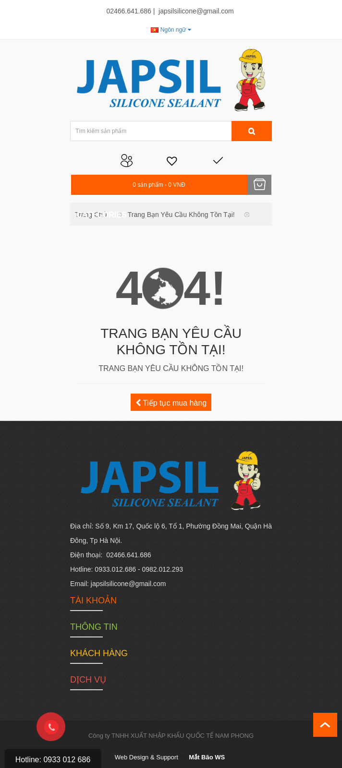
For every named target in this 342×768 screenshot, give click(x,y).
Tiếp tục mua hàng (171, 403)
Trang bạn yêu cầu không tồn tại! (181, 214)
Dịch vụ (88, 679)
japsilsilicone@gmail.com (196, 11)
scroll (325, 725)
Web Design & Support (146, 757)
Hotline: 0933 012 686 (53, 760)
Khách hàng (99, 653)
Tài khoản (93, 600)
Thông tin (94, 627)
